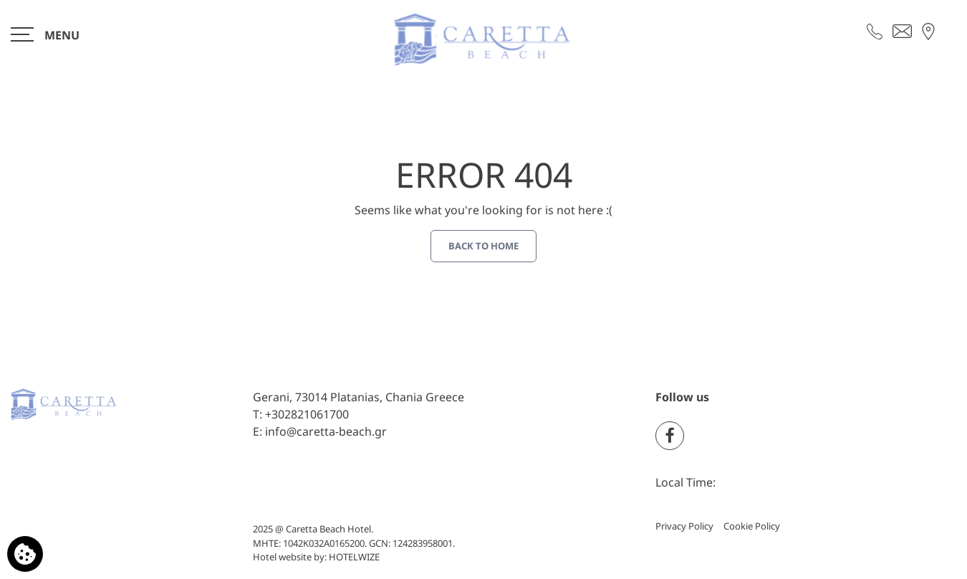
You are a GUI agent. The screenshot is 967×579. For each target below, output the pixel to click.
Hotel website (282, 556)
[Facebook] (669, 435)
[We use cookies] (25, 554)
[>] (45, 34)
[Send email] (902, 30)
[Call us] (874, 30)
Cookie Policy (751, 526)
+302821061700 (307, 414)
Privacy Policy (684, 526)
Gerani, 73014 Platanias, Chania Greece (358, 397)
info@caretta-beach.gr (326, 431)
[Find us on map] (928, 30)
